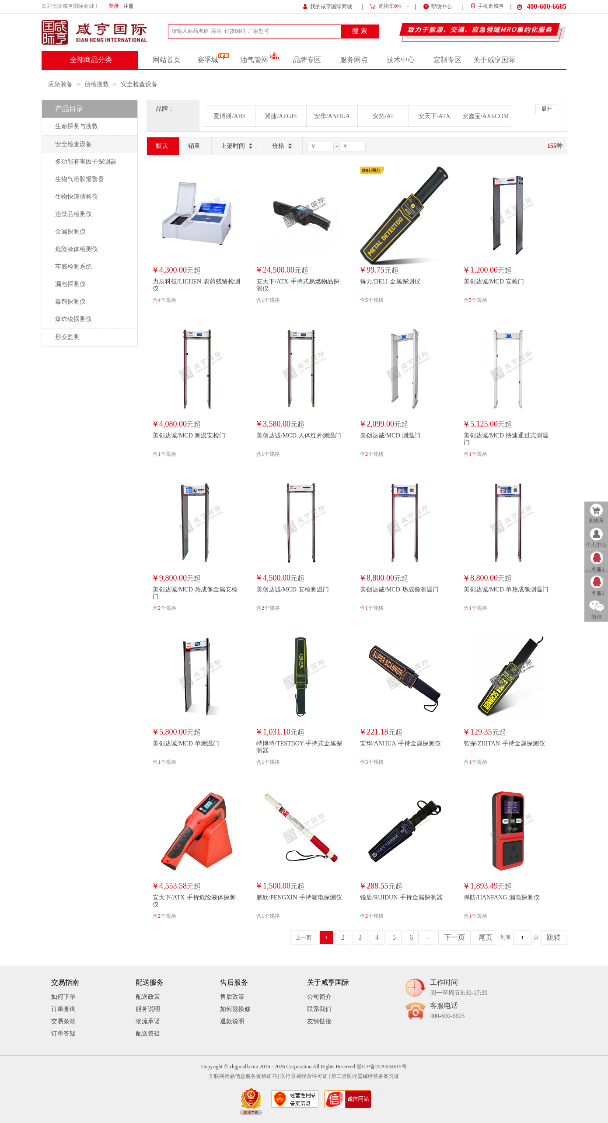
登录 (113, 6)
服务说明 (148, 1009)
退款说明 (232, 1021)
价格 (283, 146)
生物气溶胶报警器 (79, 179)
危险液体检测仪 (76, 249)
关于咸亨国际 (494, 60)
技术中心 (401, 60)
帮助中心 (437, 6)
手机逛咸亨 (487, 6)
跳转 (554, 937)
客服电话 (447, 1011)
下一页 (454, 937)
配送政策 (148, 997)
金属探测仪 (70, 231)
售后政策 (232, 997)
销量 (194, 146)
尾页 (486, 937)
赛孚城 (213, 60)
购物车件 (385, 6)
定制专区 (447, 60)
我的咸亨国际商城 (327, 6)
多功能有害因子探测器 (85, 161)
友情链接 (319, 1021)
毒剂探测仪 (70, 301)
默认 (162, 146)
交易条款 (63, 1021)
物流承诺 (148, 1021)
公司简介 (319, 997)
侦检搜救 (96, 84)
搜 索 (359, 31)
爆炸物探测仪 (73, 319)
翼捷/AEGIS (281, 116)
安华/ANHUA (332, 116)
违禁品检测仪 (73, 214)
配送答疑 (148, 1033)
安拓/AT (383, 116)
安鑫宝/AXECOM (485, 116)
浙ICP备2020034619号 (381, 1067)
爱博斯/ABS (229, 116)
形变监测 (67, 337)
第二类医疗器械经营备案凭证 (365, 1076)
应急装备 (60, 84)
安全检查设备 (139, 84)
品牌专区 (307, 60)
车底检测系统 (73, 266)
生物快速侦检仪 (76, 196)
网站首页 (167, 60)
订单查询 (63, 1009)
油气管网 (260, 60)
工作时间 (458, 988)
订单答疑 (63, 1033)
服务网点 (354, 60)
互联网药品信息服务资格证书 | (244, 1076)
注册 (128, 6)
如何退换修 (235, 1009)
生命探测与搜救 (76, 126)
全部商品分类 (91, 60)
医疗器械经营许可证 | (305, 1076)
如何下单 (63, 997)
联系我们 (319, 1009)
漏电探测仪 (70, 284)
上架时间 (237, 146)
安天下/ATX (434, 116)
